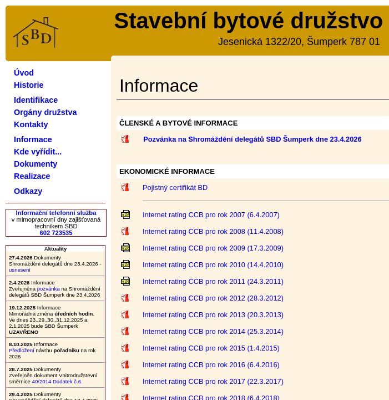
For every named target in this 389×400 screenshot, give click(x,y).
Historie (29, 85)
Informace (33, 139)
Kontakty (31, 124)
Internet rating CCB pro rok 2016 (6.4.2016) (211, 365)
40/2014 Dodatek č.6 (57, 381)
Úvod (24, 72)
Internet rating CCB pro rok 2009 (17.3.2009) (213, 248)
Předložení (21, 350)
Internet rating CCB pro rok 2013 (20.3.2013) (213, 315)
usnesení (20, 270)
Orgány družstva (45, 112)
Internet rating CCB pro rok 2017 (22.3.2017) (213, 381)
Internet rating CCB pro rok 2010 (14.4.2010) (213, 265)
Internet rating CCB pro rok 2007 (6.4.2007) (211, 215)
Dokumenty (35, 163)
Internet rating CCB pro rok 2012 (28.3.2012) (213, 298)
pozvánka (48, 289)
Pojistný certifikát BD (175, 187)
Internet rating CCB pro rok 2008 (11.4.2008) (213, 231)
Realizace (32, 176)
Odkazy (28, 191)
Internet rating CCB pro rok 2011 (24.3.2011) (213, 281)
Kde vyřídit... (38, 151)
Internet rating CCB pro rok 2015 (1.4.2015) (211, 348)
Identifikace (36, 100)
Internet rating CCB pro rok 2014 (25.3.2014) (213, 331)
